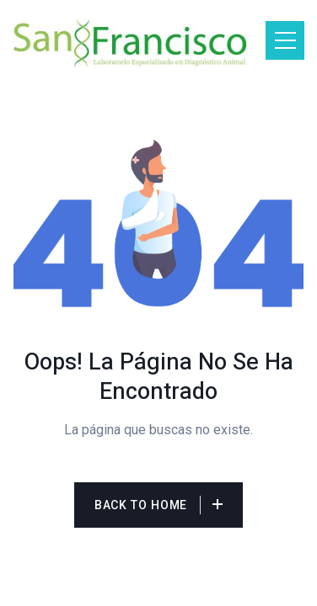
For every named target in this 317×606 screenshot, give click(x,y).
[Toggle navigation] (285, 40)
